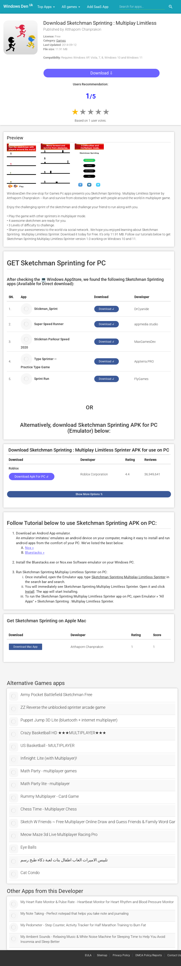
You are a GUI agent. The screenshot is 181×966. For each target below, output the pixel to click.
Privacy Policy (121, 955)
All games (71, 7)
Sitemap (102, 955)
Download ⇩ (101, 73)
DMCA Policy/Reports (148, 955)
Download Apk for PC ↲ (32, 476)
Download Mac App (25, 646)
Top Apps (46, 7)
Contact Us (174, 955)
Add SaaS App (97, 7)
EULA (88, 955)
